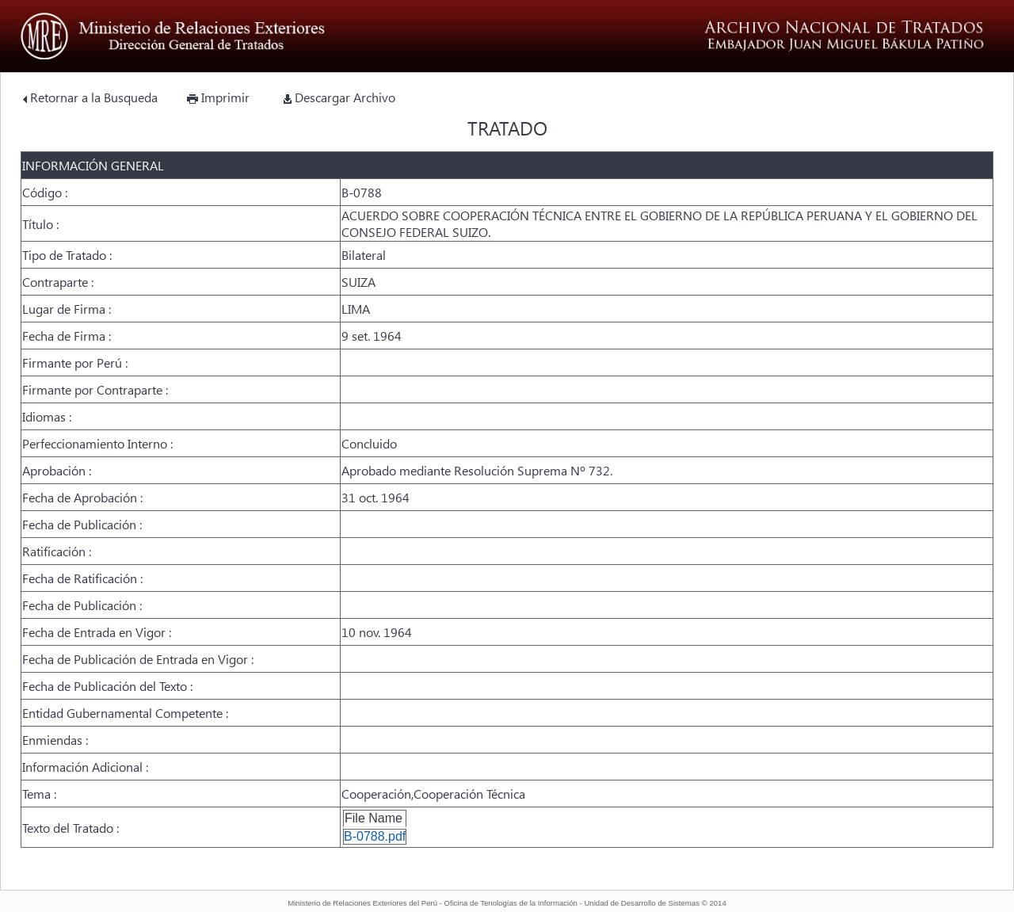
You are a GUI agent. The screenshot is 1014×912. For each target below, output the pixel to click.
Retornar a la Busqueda (90, 97)
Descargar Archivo (339, 97)
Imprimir (218, 97)
